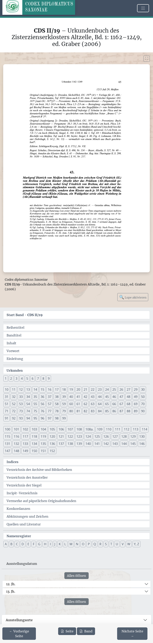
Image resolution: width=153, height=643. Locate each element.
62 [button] (85, 404)
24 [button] (107, 389)
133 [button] (25, 443)
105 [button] (52, 429)
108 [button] (79, 429)
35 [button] (35, 396)
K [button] (60, 544)
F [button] (33, 544)
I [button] (50, 544)
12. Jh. (10, 584)
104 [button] (43, 429)
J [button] (54, 544)
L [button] (65, 544)
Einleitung (15, 359)
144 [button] (124, 443)
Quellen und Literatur (24, 524)
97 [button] (49, 418)
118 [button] (34, 436)
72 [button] (14, 411)
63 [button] (92, 404)
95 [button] (35, 418)
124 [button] (88, 436)
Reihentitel (15, 327)
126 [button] (106, 436)
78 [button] (57, 411)
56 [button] (42, 404)
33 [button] (21, 396)
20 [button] (78, 389)
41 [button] (78, 396)
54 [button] (28, 404)
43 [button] (92, 396)
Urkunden (15, 370)
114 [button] (144, 429)
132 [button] (16, 443)
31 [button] (6, 396)
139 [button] (79, 443)
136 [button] (52, 443)
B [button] (11, 544)
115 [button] (7, 436)
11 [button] (14, 389)
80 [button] (71, 411)
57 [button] (49, 404)
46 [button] (114, 396)
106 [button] (61, 429)
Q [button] (94, 544)
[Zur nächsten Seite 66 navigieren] (132, 633)
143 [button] (115, 443)
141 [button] (97, 443)
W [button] (128, 544)
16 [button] (49, 389)
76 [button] (42, 411)
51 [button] (6, 404)
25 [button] (114, 389)
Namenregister (19, 536)
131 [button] (7, 443)
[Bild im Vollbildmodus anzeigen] (146, 59)
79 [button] (64, 411)
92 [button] (14, 418)
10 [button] (6, 389)
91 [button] (6, 418)
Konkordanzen (18, 509)
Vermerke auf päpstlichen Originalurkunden (41, 501)
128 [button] (124, 436)
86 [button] (114, 411)
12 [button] (21, 389)
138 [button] (70, 443)
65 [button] (107, 404)
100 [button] (7, 429)
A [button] (6, 544)
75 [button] (35, 411)
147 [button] (7, 451)
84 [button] (100, 411)
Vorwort (13, 351)
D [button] (23, 544)
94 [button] (28, 418)
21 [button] (85, 389)
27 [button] (128, 389)
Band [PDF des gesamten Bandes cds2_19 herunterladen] (85, 631)
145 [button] (133, 443)
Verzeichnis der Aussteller (27, 477)
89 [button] (135, 411)
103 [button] (34, 429)
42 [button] (85, 396)
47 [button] (121, 396)
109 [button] (99, 429)
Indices (12, 462)
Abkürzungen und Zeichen (27, 516)
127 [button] (115, 436)
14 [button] (35, 389)
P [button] (89, 544)
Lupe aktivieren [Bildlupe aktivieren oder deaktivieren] (132, 297)
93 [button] (21, 418)
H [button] (45, 544)
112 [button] (126, 429)
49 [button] (135, 396)
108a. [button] (89, 429)
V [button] (123, 544)
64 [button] (100, 404)
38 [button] (57, 396)
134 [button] (34, 443)
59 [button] (64, 404)
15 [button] (42, 389)
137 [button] (61, 443)
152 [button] (52, 451)
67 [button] (121, 404)
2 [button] (11, 378)
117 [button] (25, 436)
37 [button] (49, 396)
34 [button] (28, 396)
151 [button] (43, 451)
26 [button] (121, 389)
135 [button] (43, 443)
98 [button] (57, 418)
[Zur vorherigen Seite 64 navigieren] (19, 633)
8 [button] (43, 378)
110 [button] (108, 429)
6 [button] (32, 378)
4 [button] (22, 378)
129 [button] (133, 436)
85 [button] (107, 411)
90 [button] (143, 411)
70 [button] (143, 404)
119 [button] (43, 436)
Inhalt (11, 343)
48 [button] (128, 396)
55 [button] (35, 404)
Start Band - (25, 315)
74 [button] (28, 411)
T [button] (111, 544)
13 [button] (28, 389)
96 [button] (42, 418)
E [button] (28, 544)
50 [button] (143, 396)
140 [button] (88, 443)
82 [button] (85, 411)
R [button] (100, 544)
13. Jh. (10, 591)
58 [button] (57, 404)
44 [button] (100, 396)
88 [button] (128, 411)
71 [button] (6, 411)
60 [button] (71, 404)
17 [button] (57, 389)
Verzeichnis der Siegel (24, 485)
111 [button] (117, 429)
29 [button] (135, 389)
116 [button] (16, 436)
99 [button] (64, 418)
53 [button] (21, 404)
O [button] (83, 544)
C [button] (17, 544)
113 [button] (135, 429)
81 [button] (78, 411)
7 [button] (38, 378)
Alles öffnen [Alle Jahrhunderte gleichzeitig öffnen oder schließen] (76, 576)
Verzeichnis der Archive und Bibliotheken (39, 470)
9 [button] (49, 378)
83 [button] (92, 411)
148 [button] (16, 451)
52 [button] (14, 404)
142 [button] (106, 443)
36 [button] (42, 396)
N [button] (77, 544)
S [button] (106, 544)
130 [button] (142, 436)
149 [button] (25, 451)
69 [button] (135, 404)
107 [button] (70, 429)
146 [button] (142, 443)
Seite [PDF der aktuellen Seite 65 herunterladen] (67, 631)
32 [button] (14, 396)
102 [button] (25, 429)
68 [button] (128, 404)
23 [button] (100, 389)
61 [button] (78, 404)
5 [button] (27, 378)
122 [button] (70, 436)
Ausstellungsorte (19, 620)
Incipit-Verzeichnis (22, 493)
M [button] (71, 544)
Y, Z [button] (136, 544)
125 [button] (97, 436)
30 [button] (143, 389)
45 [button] (107, 396)
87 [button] (121, 411)
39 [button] (64, 396)
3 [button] (16, 378)
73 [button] (21, 411)
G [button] (39, 544)
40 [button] (71, 396)
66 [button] (114, 404)
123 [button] (79, 436)
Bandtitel (14, 335)
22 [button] (92, 389)
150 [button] (34, 451)
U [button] (117, 544)
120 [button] (52, 436)
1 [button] (6, 378)
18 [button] (64, 389)
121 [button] (61, 436)
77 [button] (49, 411)
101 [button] (16, 429)
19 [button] (71, 389)
